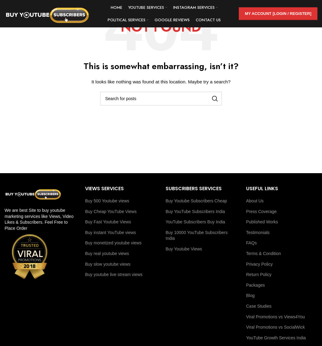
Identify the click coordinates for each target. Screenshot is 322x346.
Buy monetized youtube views (113, 242)
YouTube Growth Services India (276, 337)
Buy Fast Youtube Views (108, 221)
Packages (255, 285)
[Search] (161, 99)
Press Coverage (261, 211)
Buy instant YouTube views (110, 232)
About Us (255, 200)
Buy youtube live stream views (113, 274)
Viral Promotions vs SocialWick (275, 327)
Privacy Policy (259, 264)
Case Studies (258, 306)
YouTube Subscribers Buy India (195, 221)
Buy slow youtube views (108, 264)
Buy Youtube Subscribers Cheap (196, 200)
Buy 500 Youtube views (107, 200)
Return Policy (258, 274)
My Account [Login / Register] (278, 13)
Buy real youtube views (107, 253)
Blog (250, 295)
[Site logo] (47, 13)
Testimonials (258, 232)
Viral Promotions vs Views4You (275, 316)
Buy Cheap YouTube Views (111, 211)
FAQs (251, 242)
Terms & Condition (263, 253)
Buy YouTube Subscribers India (195, 211)
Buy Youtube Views (184, 248)
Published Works (262, 221)
